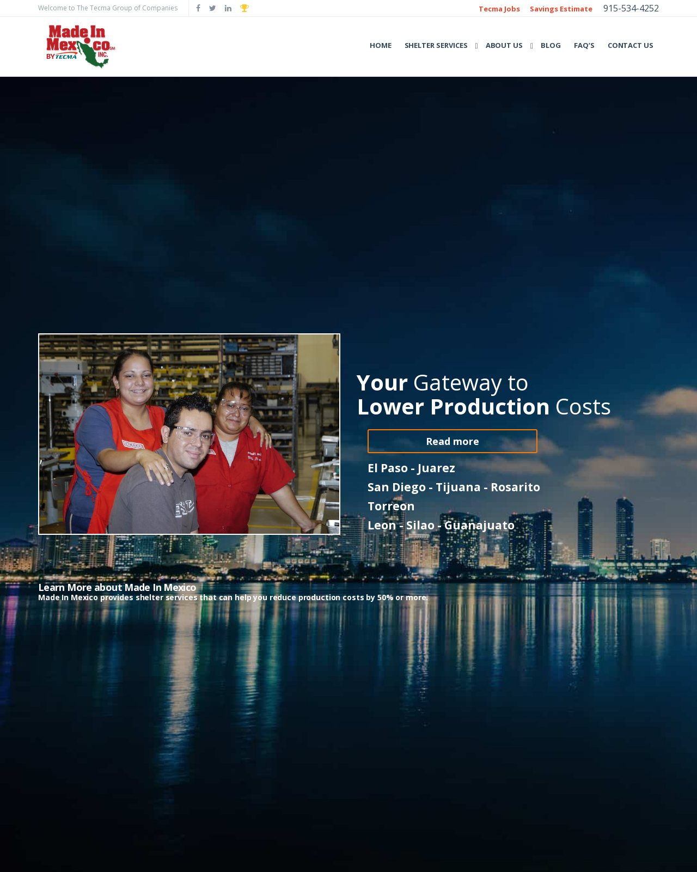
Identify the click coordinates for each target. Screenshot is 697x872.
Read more (452, 441)
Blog (551, 45)
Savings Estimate (561, 9)
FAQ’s (584, 45)
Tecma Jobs (499, 9)
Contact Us (630, 45)
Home (381, 45)
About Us (504, 45)
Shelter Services (436, 45)
